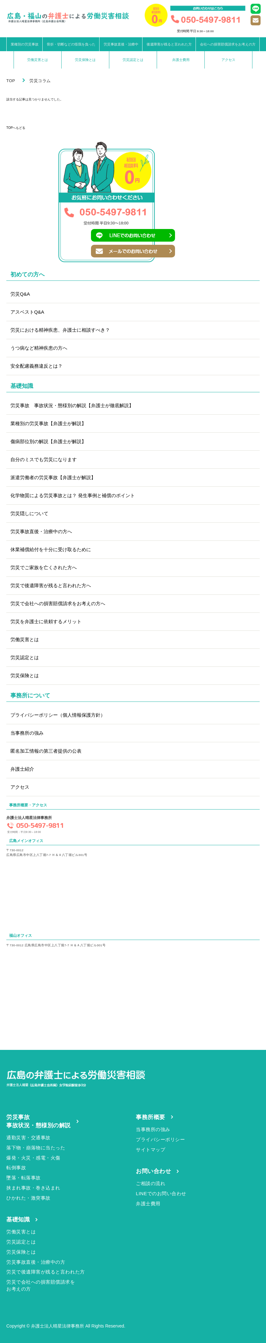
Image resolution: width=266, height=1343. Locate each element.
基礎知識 (18, 1219)
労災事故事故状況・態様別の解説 (38, 1121)
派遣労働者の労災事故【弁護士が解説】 (53, 477)
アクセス (228, 60)
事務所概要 (150, 1117)
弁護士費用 (181, 60)
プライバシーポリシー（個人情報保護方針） (57, 715)
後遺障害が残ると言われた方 (169, 44)
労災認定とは (133, 60)
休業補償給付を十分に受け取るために (50, 549)
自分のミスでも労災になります (43, 459)
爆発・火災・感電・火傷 (33, 1157)
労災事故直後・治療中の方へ (41, 531)
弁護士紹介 (22, 769)
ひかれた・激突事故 (28, 1198)
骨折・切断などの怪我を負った (71, 44)
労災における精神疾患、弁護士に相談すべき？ (60, 330)
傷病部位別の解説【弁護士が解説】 (48, 441)
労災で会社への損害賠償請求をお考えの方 (40, 1285)
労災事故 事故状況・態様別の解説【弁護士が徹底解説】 (72, 405)
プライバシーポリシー (160, 1139)
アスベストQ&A (27, 312)
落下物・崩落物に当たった (35, 1147)
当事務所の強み (27, 733)
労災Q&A (20, 294)
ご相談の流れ (150, 1183)
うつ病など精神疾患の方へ (38, 348)
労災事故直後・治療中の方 (35, 1262)
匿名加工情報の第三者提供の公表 (46, 751)
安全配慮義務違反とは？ (36, 366)
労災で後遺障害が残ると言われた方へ (50, 585)
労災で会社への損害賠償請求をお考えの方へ (57, 603)
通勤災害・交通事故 (28, 1137)
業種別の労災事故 (25, 44)
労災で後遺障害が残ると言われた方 (45, 1271)
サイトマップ (150, 1149)
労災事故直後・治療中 (121, 44)
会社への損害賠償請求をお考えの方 (228, 44)
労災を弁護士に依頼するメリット (46, 621)
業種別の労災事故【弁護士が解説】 (48, 423)
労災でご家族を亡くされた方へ (43, 567)
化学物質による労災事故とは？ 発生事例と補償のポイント (72, 495)
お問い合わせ (153, 1171)
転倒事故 (16, 1167)
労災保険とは (85, 60)
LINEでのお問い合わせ (161, 1193)
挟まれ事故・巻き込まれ (33, 1187)
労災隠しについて (29, 513)
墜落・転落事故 (23, 1177)
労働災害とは (37, 60)
